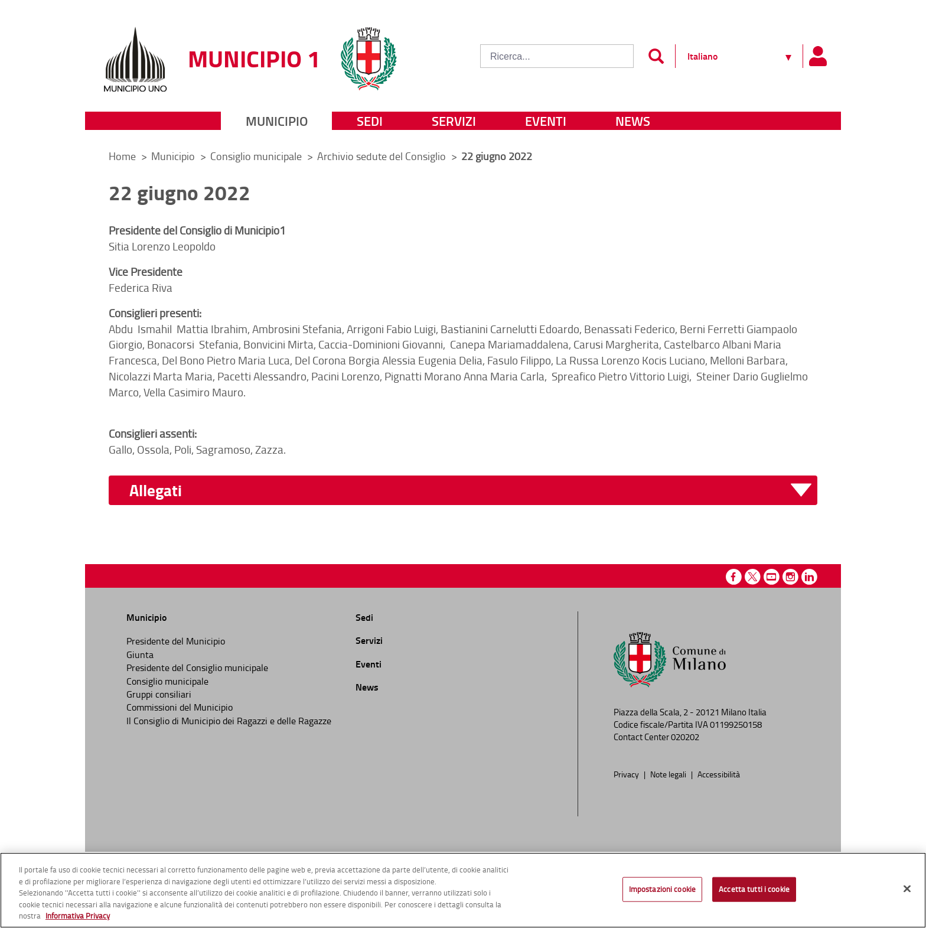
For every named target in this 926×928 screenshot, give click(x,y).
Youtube (772, 577)
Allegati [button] (155, 490)
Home (122, 156)
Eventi (545, 121)
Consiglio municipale (257, 156)
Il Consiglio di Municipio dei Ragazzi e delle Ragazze (228, 720)
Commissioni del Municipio (179, 707)
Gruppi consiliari (158, 694)
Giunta (140, 654)
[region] (463, 890)
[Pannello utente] (817, 56)
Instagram (790, 577)
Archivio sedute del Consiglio (382, 156)
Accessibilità (718, 774)
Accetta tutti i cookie (754, 889)
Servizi (454, 121)
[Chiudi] (907, 889)
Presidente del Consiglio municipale (197, 667)
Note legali (669, 774)
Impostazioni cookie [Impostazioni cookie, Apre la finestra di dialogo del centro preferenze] (662, 889)
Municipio (277, 121)
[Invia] (656, 56)
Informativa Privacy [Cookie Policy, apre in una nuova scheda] (77, 915)
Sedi (370, 121)
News (632, 121)
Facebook (734, 577)
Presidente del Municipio (175, 640)
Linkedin (809, 577)
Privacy (627, 774)
